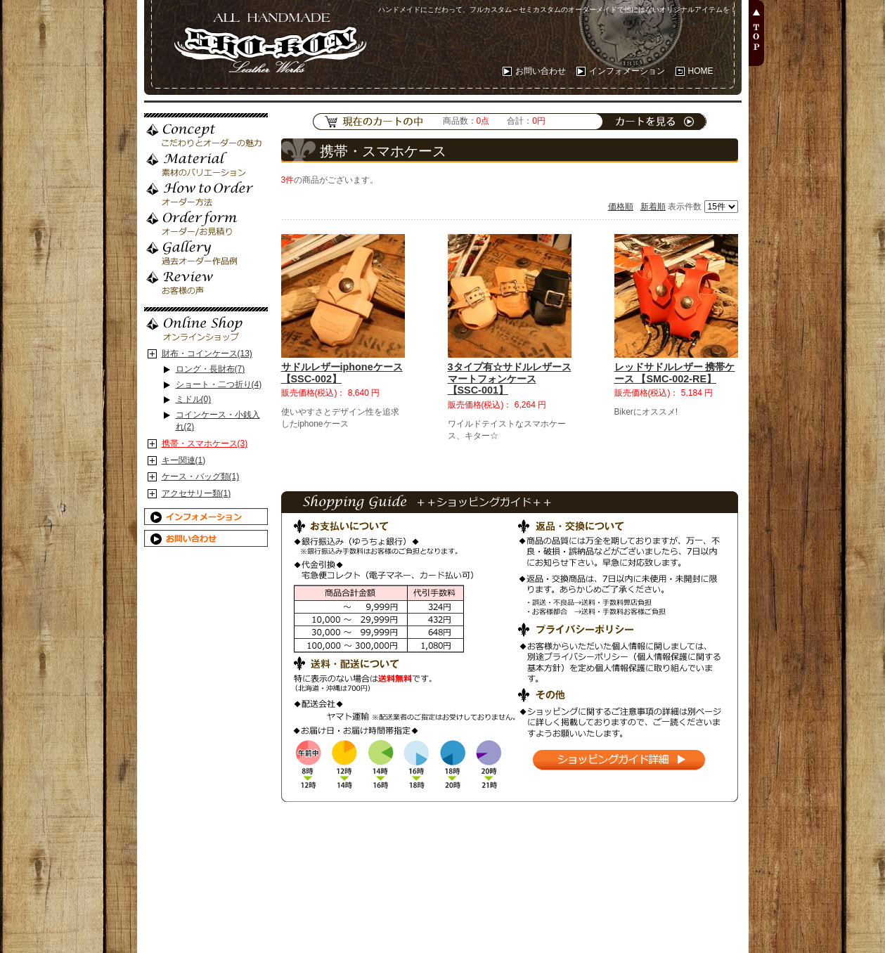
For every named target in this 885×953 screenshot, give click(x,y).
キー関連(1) (184, 460)
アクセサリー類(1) (196, 493)
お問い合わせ (540, 71)
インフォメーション (627, 71)
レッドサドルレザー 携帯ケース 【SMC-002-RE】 (674, 372)
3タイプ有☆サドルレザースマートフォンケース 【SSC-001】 (509, 378)
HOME (700, 71)
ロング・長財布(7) (210, 369)
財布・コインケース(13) (207, 353)
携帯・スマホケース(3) (205, 443)
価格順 (620, 207)
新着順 (653, 207)
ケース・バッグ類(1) (201, 476)
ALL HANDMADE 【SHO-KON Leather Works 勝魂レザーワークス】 (267, 39)
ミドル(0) (194, 399)
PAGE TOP (756, 33)
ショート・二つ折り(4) (219, 384)
